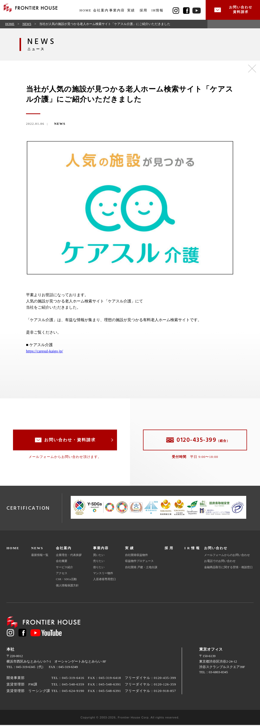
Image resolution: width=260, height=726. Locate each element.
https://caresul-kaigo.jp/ (44, 352)
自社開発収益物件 (136, 556)
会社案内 (64, 549)
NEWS (26, 25)
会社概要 (61, 562)
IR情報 (157, 10)
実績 (131, 10)
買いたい (99, 556)
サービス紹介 (64, 568)
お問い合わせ (216, 549)
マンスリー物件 (103, 574)
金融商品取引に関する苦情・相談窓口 (228, 568)
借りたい (99, 568)
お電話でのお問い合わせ (220, 562)
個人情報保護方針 (67, 586)
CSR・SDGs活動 (66, 580)
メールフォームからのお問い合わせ (227, 556)
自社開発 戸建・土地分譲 (141, 568)
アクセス (61, 574)
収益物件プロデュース (139, 562)
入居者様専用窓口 (104, 580)
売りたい (99, 562)
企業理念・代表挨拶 (69, 556)
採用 (143, 10)
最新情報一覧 (39, 556)
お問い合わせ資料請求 (239, 10)
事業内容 (101, 549)
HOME (86, 10)
